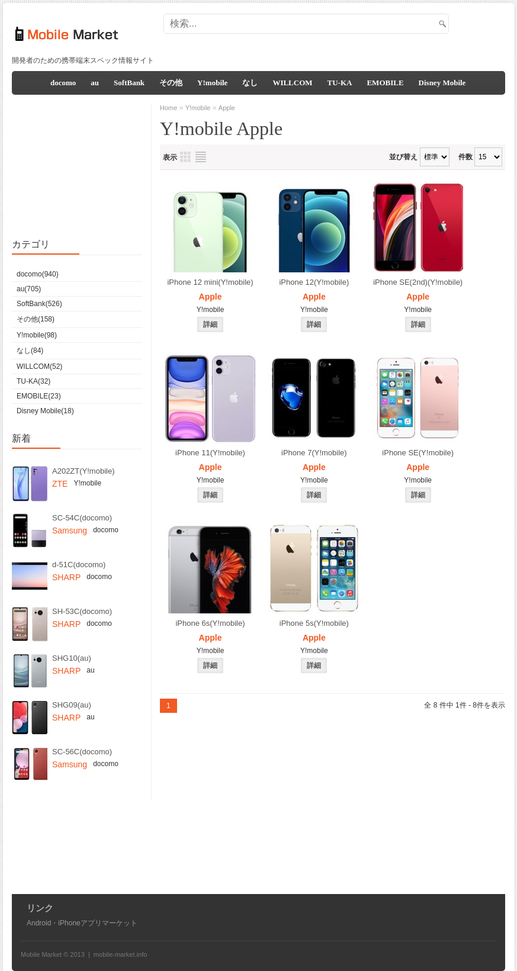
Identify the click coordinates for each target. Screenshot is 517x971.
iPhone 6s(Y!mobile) (210, 623)
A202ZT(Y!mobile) (83, 471)
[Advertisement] (286, 34)
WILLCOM (292, 82)
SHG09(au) (71, 704)
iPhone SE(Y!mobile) (418, 452)
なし (250, 82)
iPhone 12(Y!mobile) (314, 282)
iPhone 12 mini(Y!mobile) (210, 282)
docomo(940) (38, 274)
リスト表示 (200, 157)
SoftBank (129, 82)
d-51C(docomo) (78, 564)
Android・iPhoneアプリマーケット (82, 923)
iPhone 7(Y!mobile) (314, 452)
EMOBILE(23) (39, 396)
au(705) (29, 289)
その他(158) (35, 319)
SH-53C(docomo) (82, 611)
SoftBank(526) (39, 304)
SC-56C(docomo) (82, 751)
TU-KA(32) (33, 381)
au (95, 82)
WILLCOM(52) (39, 366)
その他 (170, 82)
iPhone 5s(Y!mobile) (314, 623)
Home (168, 107)
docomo (63, 82)
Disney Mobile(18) (45, 411)
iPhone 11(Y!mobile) (210, 452)
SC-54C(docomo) (82, 517)
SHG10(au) (71, 658)
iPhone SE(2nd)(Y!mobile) (418, 282)
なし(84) (30, 350)
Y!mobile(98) (37, 335)
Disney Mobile (442, 82)
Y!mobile (212, 82)
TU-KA (339, 82)
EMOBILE (385, 82)
